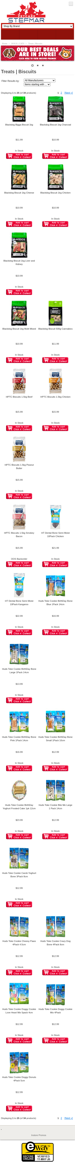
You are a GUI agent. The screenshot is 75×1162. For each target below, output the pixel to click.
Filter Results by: (10, 81)
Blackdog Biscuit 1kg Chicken (55, 192)
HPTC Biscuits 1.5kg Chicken (55, 397)
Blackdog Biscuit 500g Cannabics (55, 329)
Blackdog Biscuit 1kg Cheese (19, 192)
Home (4, 43)
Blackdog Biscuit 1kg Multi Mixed (19, 329)
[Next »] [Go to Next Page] (68, 92)
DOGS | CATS (17, 43)
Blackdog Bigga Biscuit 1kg (19, 124)
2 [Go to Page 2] (61, 92)
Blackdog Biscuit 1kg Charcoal (55, 124)
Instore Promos (38, 1135)
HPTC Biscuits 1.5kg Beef (19, 397)
